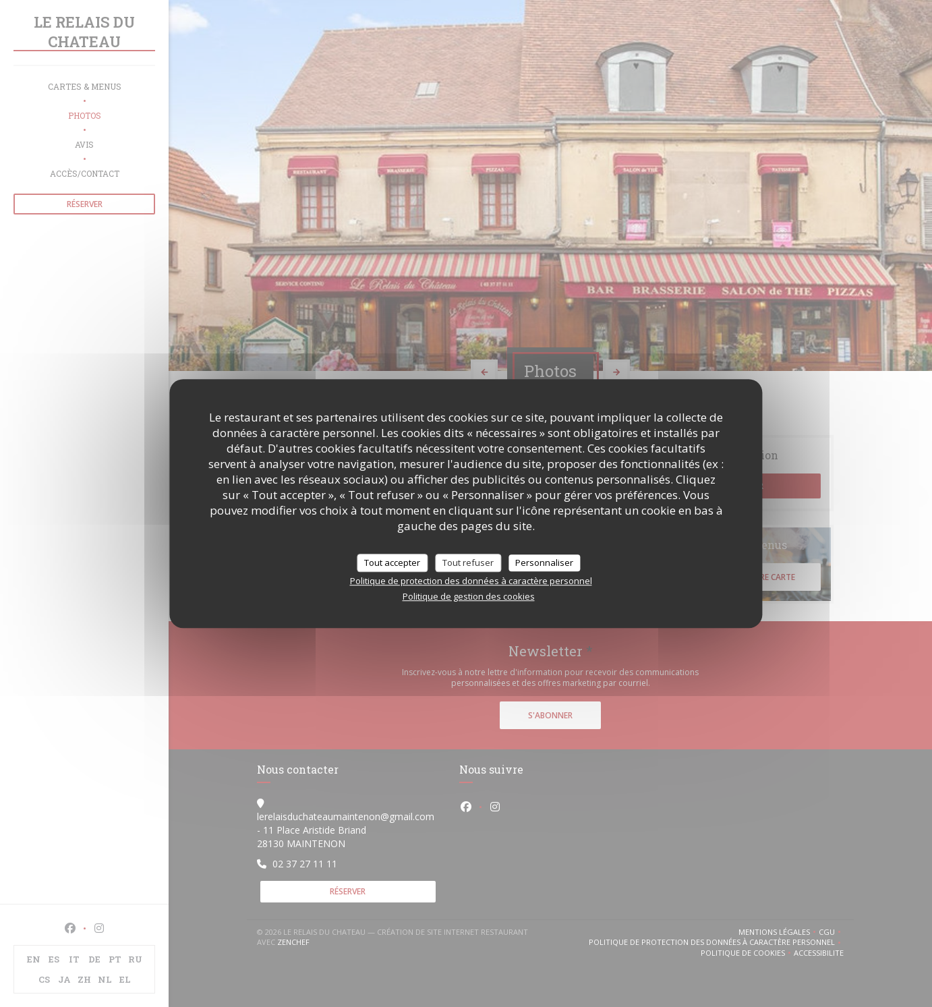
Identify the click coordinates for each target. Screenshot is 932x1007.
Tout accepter (392, 562)
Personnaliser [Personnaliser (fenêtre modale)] (544, 562)
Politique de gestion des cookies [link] (469, 596)
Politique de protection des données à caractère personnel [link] (471, 581)
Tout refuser (468, 562)
